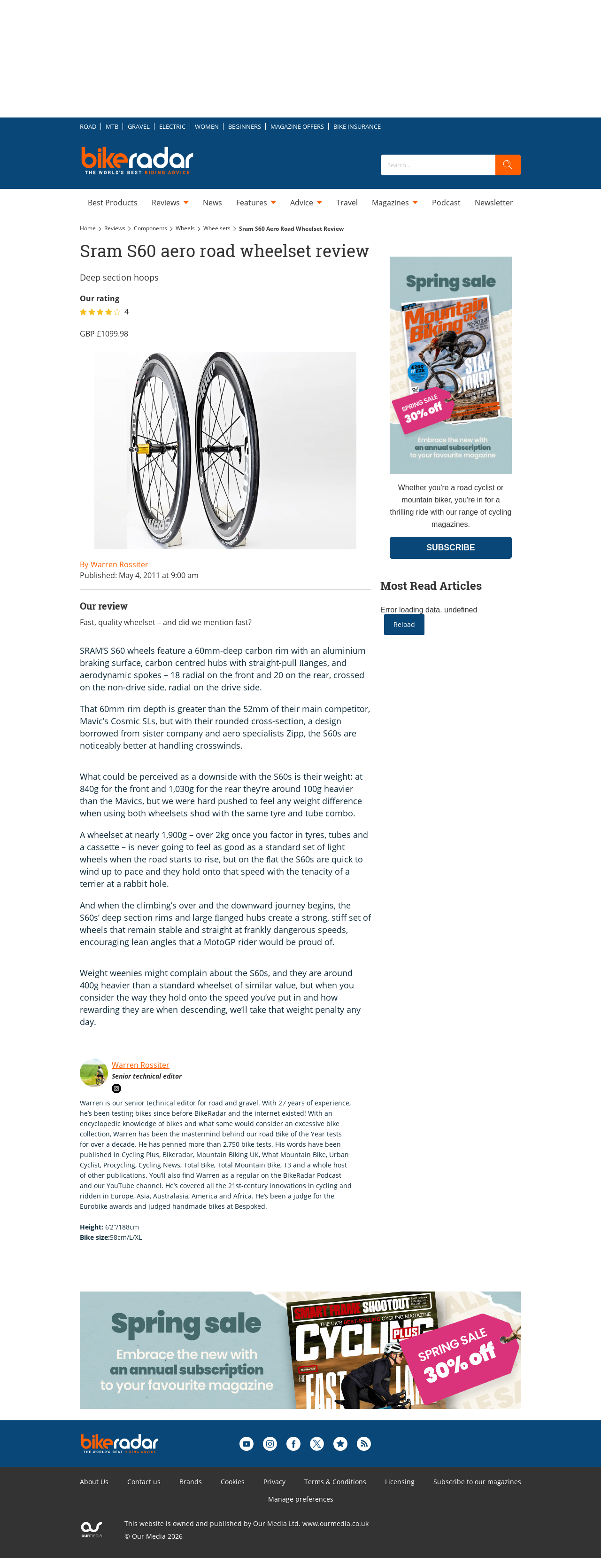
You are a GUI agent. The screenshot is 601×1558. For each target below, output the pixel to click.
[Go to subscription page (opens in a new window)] (451, 471)
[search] (508, 165)
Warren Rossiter (141, 1065)
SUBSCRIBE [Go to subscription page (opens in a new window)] (450, 547)
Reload (404, 624)
